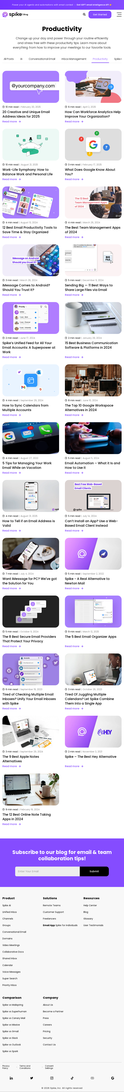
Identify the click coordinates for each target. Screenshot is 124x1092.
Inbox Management (74, 59)
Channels (7, 918)
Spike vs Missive (11, 1024)
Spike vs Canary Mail (13, 1018)
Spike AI (6, 905)
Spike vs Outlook (11, 1044)
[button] (84, 14)
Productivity (100, 59)
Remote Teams (52, 905)
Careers (47, 1024)
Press (46, 1018)
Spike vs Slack (10, 1038)
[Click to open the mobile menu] (119, 14)
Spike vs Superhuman (14, 1011)
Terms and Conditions (25, 1067)
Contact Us (49, 1044)
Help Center (90, 905)
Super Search (9, 978)
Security (47, 1038)
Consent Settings (49, 1067)
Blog (85, 912)
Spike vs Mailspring (12, 1004)
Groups (6, 925)
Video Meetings (11, 945)
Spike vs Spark (10, 1051)
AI (21, 59)
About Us (48, 1004)
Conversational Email (42, 59)
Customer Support (53, 912)
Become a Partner (53, 1011)
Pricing (46, 1031)
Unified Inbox (9, 912)
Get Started (100, 14)
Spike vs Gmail (10, 1031)
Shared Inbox (9, 958)
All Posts (9, 59)
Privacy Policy (6, 1067)
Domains (7, 938)
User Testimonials (93, 925)
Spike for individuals (60, 925)
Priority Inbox (9, 985)
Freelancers (49, 918)
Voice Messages (11, 971)
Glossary (88, 918)
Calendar (7, 965)
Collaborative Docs (13, 951)
